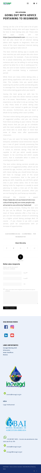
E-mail (25, 278)
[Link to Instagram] (34, 3)
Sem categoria (20, 12)
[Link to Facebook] (36, 3)
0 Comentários (26, 234)
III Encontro (6, 350)
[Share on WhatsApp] (20, 248)
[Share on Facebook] (6, 248)
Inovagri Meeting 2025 (10, 348)
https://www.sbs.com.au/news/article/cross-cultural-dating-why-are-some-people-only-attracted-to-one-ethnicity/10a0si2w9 (19, 202)
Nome (25, 273)
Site (24, 284)
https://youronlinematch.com (14, 37)
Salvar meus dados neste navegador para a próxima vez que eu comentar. (20, 290)
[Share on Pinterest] (27, 248)
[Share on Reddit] (34, 248)
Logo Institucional (8, 405)
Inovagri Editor (21, 237)
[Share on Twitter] (13, 248)
